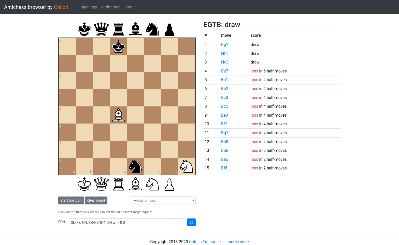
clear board (96, 200)
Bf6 (224, 168)
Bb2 (224, 88)
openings (89, 7)
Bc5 (224, 106)
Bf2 (224, 123)
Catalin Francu (202, 241)
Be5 (224, 159)
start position (71, 200)
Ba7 (224, 71)
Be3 (224, 115)
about (129, 7)
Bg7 (224, 132)
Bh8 (224, 141)
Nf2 (224, 53)
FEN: (62, 222)
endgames (110, 7)
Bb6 (224, 150)
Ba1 (224, 79)
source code (237, 241)
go (191, 222)
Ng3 (225, 62)
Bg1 (224, 44)
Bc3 (224, 97)
